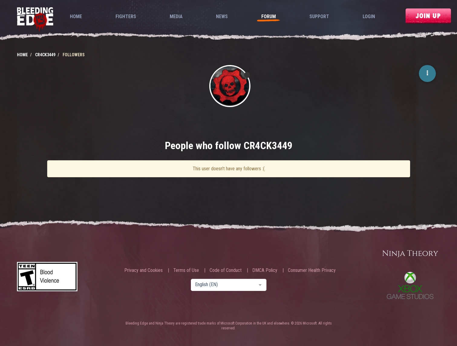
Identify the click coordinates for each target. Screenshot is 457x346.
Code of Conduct (226, 270)
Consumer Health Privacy (312, 270)
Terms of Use (186, 270)
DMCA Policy (264, 270)
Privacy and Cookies (143, 270)
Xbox (410, 285)
